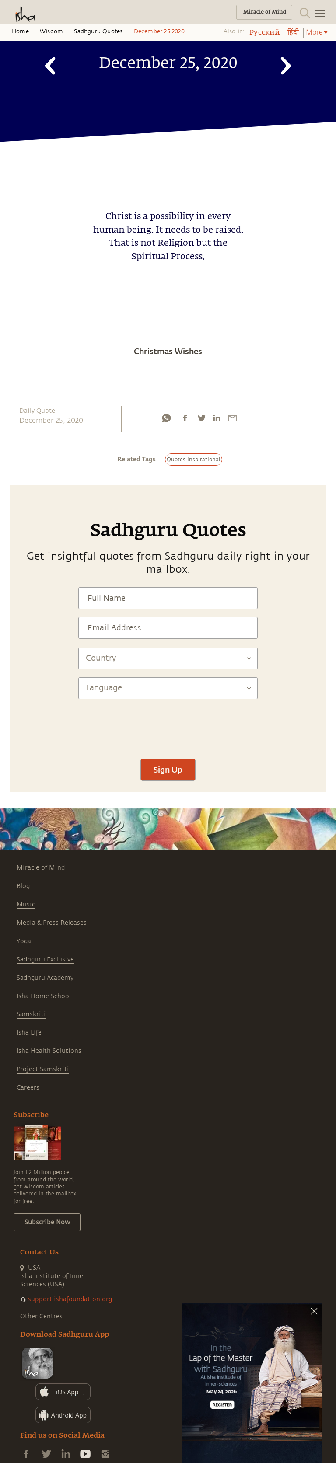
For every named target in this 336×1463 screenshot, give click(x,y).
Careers (28, 1087)
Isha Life (29, 1032)
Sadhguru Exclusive (45, 959)
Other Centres (41, 1316)
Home (20, 31)
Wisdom (51, 31)
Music (26, 904)
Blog (23, 886)
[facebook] (185, 418)
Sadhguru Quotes (98, 31)
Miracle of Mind (41, 867)
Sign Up (168, 769)
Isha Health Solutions (49, 1051)
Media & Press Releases (52, 923)
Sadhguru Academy (45, 978)
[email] (232, 418)
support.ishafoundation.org (70, 1299)
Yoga (24, 941)
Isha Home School (44, 996)
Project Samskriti (43, 1069)
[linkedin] (216, 418)
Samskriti (31, 1014)
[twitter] (201, 418)
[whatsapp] (166, 418)
